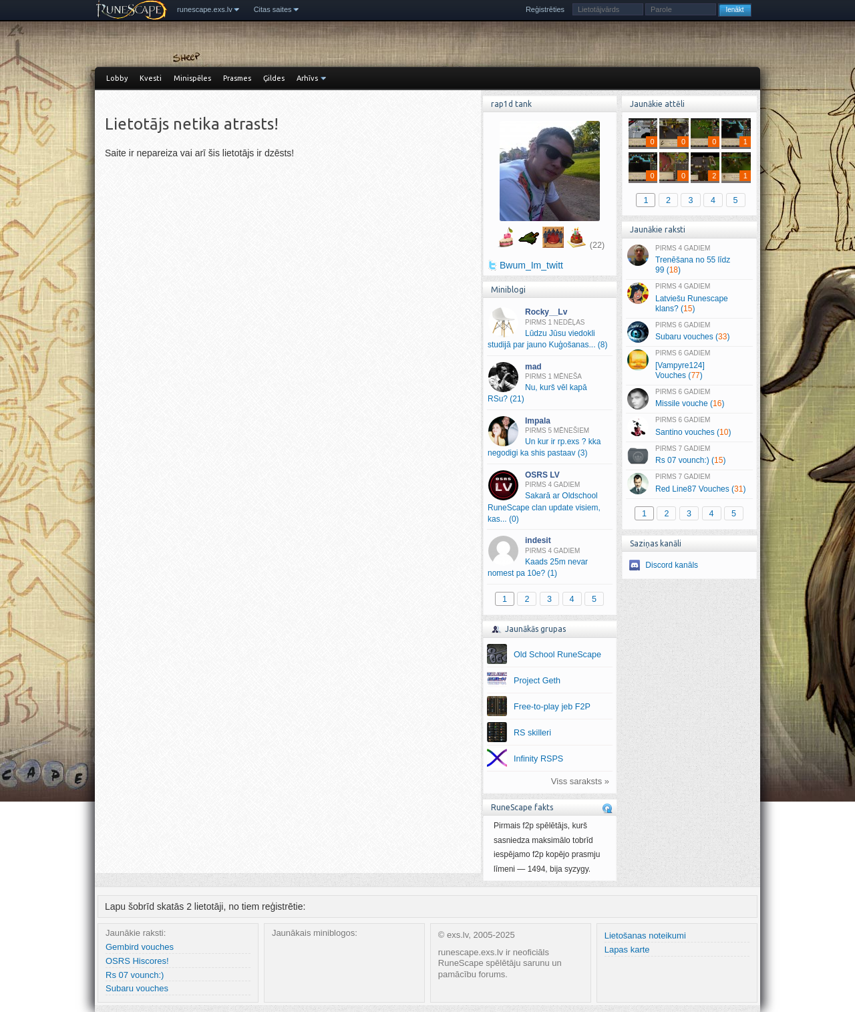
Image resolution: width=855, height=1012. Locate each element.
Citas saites (273, 9)
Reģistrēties (545, 9)
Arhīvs (307, 78)
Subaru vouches (137, 988)
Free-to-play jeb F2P (552, 706)
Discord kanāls (671, 565)
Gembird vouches (140, 947)
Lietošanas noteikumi (645, 936)
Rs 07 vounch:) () (689, 455)
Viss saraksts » (580, 781)
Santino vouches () (689, 427)
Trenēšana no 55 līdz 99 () (689, 259)
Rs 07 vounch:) (135, 975)
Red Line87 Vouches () (689, 483)
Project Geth (537, 680)
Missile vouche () (689, 398)
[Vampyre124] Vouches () (689, 364)
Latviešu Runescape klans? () (689, 298)
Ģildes (274, 78)
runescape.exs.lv (204, 9)
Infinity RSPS (538, 759)
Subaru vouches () (689, 332)
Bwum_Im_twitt (531, 265)
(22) (597, 245)
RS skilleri (532, 732)
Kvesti (151, 78)
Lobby (117, 78)
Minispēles (192, 78)
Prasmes (237, 78)
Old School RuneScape (557, 654)
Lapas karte (627, 950)
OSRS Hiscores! (137, 961)
